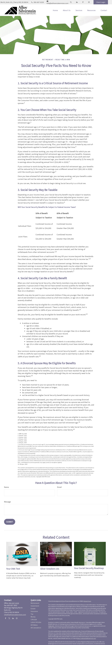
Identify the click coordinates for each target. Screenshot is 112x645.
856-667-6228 (37, 2)
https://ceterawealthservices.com (86, 638)
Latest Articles (36, 622)
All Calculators (36, 628)
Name (6, 487)
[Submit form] (9, 522)
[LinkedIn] (76, 2)
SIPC (53, 626)
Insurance (34, 611)
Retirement (35, 603)
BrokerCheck (87, 601)
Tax (32, 614)
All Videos (34, 625)
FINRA (50, 626)
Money (33, 617)
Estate (33, 608)
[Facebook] (82, 2)
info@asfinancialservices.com (57, 2)
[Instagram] (16, 618)
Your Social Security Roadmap (89, 568)
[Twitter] (70, 2)
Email (59, 487)
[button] (55, 10)
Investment (35, 606)
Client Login (100, 2)
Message (7, 501)
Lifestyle (34, 619)
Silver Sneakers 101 (49, 568)
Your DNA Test (13, 568)
